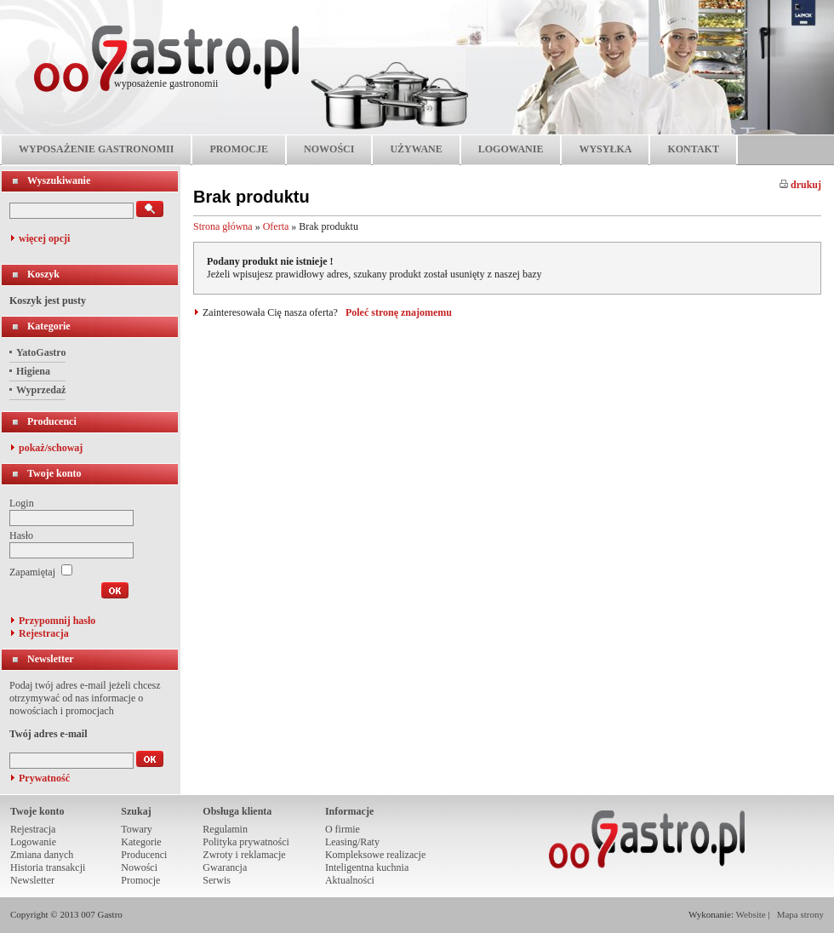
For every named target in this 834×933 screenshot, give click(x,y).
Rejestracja (44, 633)
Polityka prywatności (246, 842)
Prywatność (44, 778)
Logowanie (33, 842)
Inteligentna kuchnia (366, 867)
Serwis (217, 880)
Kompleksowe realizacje (375, 855)
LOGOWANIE (511, 149)
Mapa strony (800, 914)
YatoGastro (41, 352)
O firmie (342, 829)
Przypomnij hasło (57, 621)
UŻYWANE (416, 149)
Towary (136, 829)
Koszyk (43, 274)
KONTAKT (692, 149)
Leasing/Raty (352, 842)
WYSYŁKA (605, 149)
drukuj (800, 185)
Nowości (139, 867)
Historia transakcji (47, 867)
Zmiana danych (41, 855)
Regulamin (225, 829)
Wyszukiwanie (58, 180)
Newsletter (50, 659)
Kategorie (49, 326)
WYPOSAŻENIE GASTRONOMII (96, 149)
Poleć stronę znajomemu (399, 312)
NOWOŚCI (329, 149)
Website (751, 914)
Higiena (33, 371)
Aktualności (349, 880)
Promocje (140, 880)
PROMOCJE (238, 149)
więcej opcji (44, 238)
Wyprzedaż (41, 390)
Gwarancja (225, 867)
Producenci (52, 421)
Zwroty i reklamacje (244, 855)
